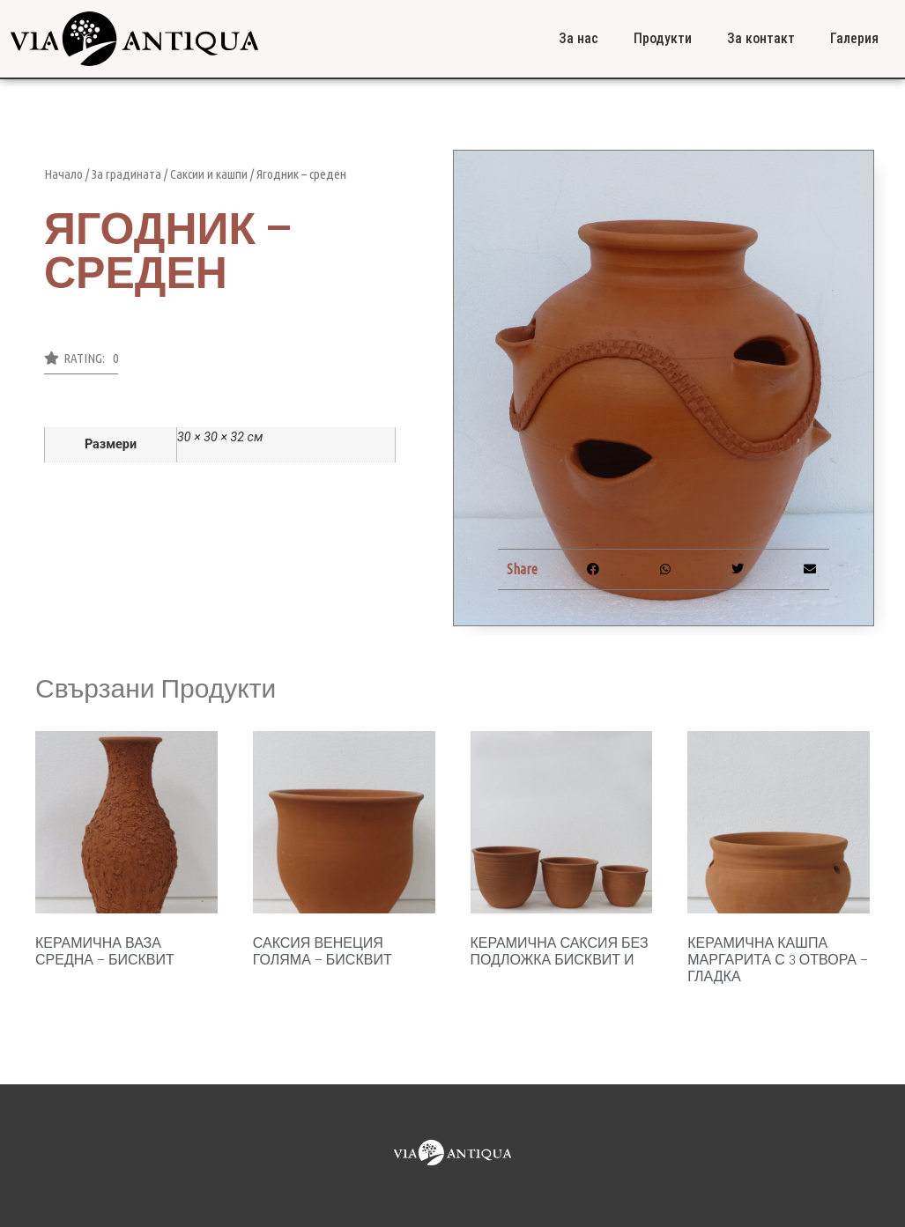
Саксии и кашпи (209, 173)
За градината (126, 173)
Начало (63, 173)
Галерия (854, 38)
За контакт (761, 38)
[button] (81, 362)
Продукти (663, 38)
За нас (578, 38)
